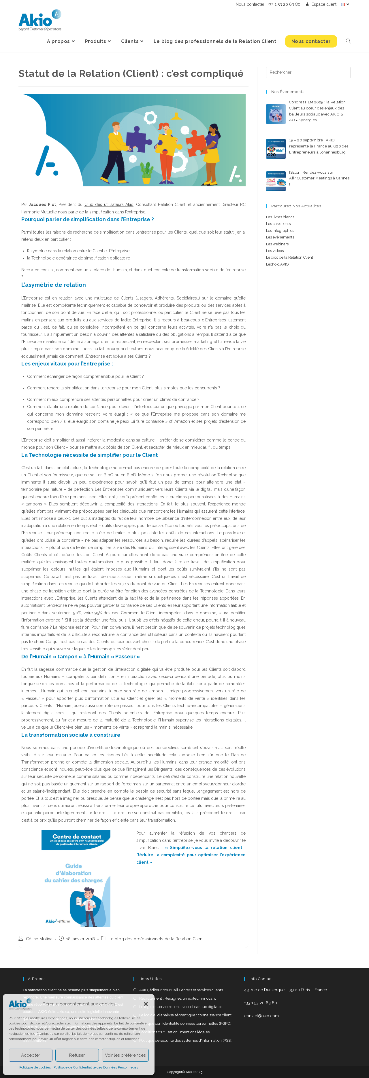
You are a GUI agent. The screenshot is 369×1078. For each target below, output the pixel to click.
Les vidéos (275, 251)
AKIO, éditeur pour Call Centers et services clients (181, 990)
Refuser (77, 1055)
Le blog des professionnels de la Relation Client (156, 938)
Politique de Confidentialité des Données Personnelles (96, 1067)
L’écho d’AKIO (277, 264)
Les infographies (280, 230)
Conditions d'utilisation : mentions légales (174, 1032)
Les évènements (280, 237)
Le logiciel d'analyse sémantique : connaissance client (185, 1015)
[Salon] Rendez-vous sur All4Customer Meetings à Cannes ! (319, 178)
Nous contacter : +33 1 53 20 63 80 (268, 4)
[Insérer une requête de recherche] (308, 72)
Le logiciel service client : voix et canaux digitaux (180, 1007)
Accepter (30, 1055)
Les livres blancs (280, 217)
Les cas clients (278, 223)
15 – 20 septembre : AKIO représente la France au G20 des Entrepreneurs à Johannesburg (318, 146)
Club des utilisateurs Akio (108, 204)
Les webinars (277, 244)
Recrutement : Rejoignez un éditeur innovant (177, 998)
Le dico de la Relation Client (289, 257)
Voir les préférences (125, 1055)
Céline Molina (39, 938)
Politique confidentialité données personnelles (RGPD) (185, 1023)
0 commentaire (334, 126)
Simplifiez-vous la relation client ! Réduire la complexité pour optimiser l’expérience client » (191, 854)
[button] (146, 1004)
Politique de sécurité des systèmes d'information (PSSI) (186, 1040)
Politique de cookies (35, 1067)
